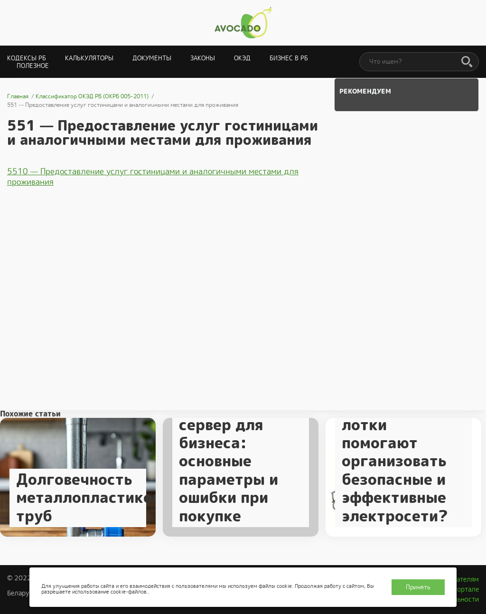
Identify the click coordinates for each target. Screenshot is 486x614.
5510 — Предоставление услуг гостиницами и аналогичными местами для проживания (153, 177)
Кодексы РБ (26, 58)
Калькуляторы (89, 58)
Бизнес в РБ (289, 58)
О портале (463, 589)
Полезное (33, 65)
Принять (418, 587)
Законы (202, 58)
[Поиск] (467, 62)
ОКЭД (242, 58)
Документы (151, 58)
